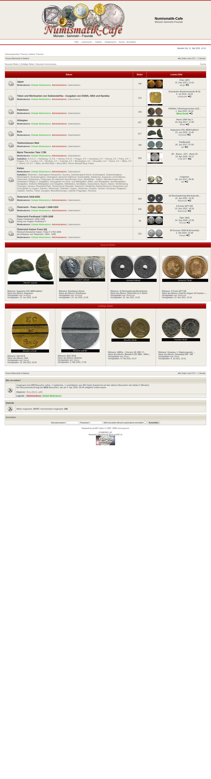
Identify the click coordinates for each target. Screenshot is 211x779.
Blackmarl (182, 201)
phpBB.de (118, 435)
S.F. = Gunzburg (90, 159)
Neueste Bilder (12, 64)
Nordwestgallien (117, 181)
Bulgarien (121, 188)
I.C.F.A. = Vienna (57, 159)
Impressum (87, 42)
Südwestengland (113, 174)
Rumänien (111, 188)
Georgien (45, 191)
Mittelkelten (70, 184)
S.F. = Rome (109, 161)
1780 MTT (182, 159)
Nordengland (99, 174)
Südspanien (34, 179)
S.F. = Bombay (46, 161)
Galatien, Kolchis (25, 191)
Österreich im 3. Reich (137, 293)
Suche (122, 42)
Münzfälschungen (59, 191)
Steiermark (54, 188)
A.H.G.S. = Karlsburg (37, 159)
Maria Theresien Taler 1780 (31, 152)
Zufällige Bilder (27, 64)
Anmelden (131, 42)
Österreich (79, 186)
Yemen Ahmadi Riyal (77, 163)
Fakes (91, 163)
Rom (19, 131)
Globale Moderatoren (41, 85)
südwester (182, 96)
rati (182, 147)
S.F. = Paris (118, 159)
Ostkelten (64, 188)
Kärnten (43, 188)
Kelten (20, 168)
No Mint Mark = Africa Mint (54, 163)
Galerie (99, 42)
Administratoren (59, 85)
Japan (20, 81)
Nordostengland (37, 177)
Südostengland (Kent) (81, 174)
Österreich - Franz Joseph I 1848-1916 (37, 207)
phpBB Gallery (98, 428)
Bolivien (78, 358)
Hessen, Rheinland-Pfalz (39, 186)
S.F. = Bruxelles (94, 161)
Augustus (28, 293)
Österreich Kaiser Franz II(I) (32, 229)
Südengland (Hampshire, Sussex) (54, 174)
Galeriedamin (74, 85)
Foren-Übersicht (13, 58)
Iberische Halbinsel (67, 177)
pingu (182, 85)
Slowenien (83, 188)
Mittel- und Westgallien (98, 181)
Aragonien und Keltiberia (113, 177)
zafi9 (40, 392)
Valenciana (22, 179)
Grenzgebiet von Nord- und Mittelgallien (68, 181)
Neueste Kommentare (46, 64)
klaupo (182, 235)
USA (26, 358)
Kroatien (93, 188)
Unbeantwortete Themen (16, 54)
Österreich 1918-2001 (28, 197)
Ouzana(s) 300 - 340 (184, 354)
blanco (26, 360)
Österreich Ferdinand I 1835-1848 (35, 216)
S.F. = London (31, 161)
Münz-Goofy (182, 113)
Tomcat (182, 223)
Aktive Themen (36, 54)
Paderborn (23, 110)
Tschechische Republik (63, 186)
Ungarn (73, 188)
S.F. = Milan (121, 161)
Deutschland (93, 184)
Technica (92, 191)
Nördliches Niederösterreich (99, 186)
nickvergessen (123, 428)
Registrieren (110, 42)
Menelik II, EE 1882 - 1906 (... (137, 354)
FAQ (76, 42)
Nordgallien (22, 184)
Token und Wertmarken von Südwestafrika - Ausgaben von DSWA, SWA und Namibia (63, 96)
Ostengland (52, 177)
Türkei (37, 191)
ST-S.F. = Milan (33, 163)
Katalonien (96, 177)
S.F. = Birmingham (77, 161)
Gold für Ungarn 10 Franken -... (193, 293)
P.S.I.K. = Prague (74, 159)
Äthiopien (22, 120)
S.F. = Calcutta (61, 161)
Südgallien (43, 181)
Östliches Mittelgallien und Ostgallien (46, 184)
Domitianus (81, 293)
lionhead (182, 135)
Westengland (23, 177)
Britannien (32, 174)
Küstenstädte (83, 177)
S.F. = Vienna (105, 159)
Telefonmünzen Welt (28, 143)
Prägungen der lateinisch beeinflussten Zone (62, 179)
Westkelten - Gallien (93, 179)
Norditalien (81, 184)
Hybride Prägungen (78, 191)
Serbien (101, 188)
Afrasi (182, 124)
